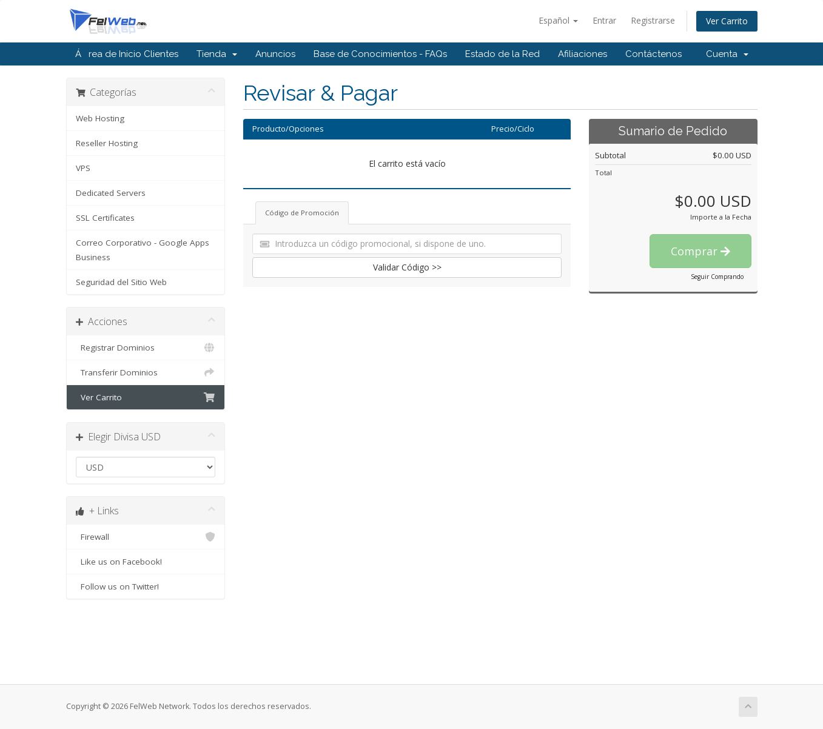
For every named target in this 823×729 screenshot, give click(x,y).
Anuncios (275, 54)
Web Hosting (100, 118)
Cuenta (727, 54)
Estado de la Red (502, 54)
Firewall (146, 536)
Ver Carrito (727, 21)
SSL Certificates (105, 217)
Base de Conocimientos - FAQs (380, 54)
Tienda (217, 54)
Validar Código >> (407, 267)
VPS (83, 168)
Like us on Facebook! (146, 561)
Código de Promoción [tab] (302, 212)
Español (558, 20)
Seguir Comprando (717, 276)
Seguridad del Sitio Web (121, 282)
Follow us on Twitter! (146, 586)
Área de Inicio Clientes (126, 54)
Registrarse (653, 20)
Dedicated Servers (111, 192)
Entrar (604, 20)
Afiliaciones (582, 54)
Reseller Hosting (107, 143)
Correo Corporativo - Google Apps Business (142, 250)
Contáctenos (653, 54)
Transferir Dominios (146, 372)
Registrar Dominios (146, 347)
